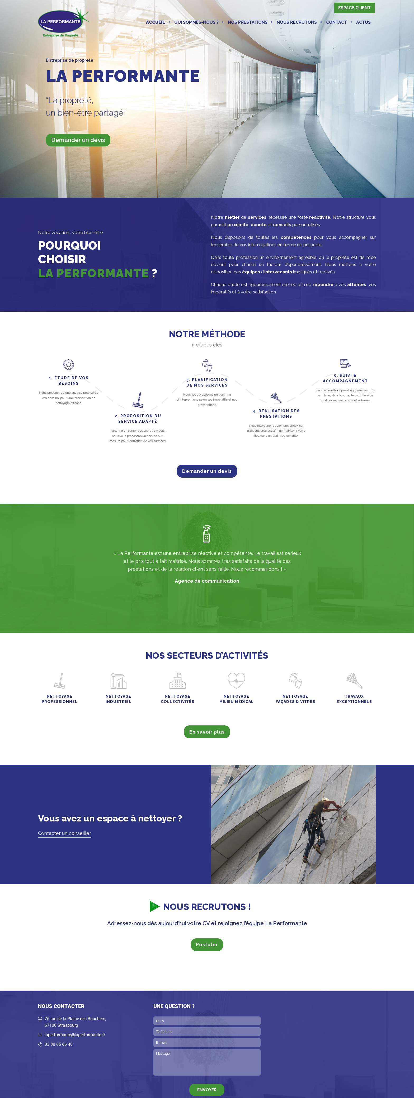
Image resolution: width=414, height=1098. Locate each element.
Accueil (155, 22)
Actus (363, 22)
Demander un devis (78, 139)
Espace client (354, 7)
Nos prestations (247, 22)
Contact (336, 22)
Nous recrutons (297, 22)
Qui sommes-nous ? (196, 22)
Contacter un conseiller (64, 833)
